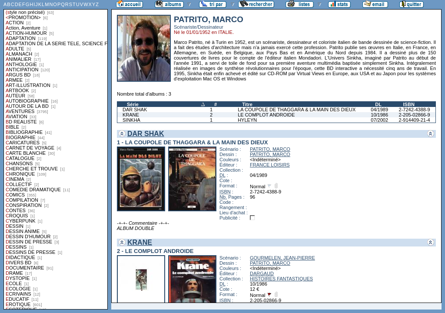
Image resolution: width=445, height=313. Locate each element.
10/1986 (379, 114)
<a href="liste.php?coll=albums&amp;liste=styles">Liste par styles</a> (55, 155)
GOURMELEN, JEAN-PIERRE (282, 257)
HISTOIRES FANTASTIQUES (281, 278)
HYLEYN (247, 120)
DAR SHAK (135, 109)
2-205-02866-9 (414, 114)
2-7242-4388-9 (414, 109)
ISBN (409, 104)
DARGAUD (262, 273)
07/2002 (379, 120)
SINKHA (131, 120)
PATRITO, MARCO (270, 149)
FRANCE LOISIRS (270, 164)
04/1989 (379, 109)
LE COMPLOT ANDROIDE (266, 114)
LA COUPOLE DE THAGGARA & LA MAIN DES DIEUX (296, 109)
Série (133, 104)
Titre (247, 104)
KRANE (131, 114)
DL (378, 104)
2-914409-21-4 (414, 120)
